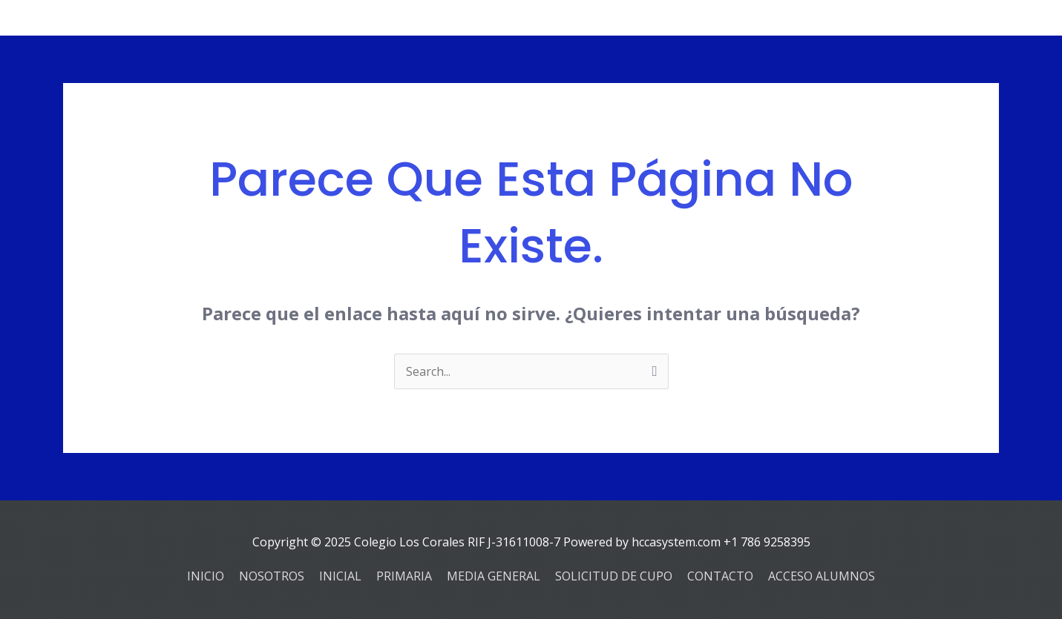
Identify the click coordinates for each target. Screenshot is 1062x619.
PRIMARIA (404, 576)
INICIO (205, 576)
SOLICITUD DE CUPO (613, 576)
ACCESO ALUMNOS (821, 576)
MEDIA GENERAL (493, 576)
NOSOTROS (271, 576)
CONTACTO (720, 576)
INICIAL (340, 576)
